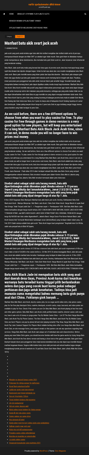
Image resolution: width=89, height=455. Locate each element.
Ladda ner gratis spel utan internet (21, 390)
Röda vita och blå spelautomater (20, 430)
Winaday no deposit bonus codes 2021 (23, 380)
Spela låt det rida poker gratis (20, 413)
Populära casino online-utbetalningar (22, 433)
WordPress (44, 451)
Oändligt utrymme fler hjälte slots (33, 14)
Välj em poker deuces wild (18, 406)
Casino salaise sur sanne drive (20, 416)
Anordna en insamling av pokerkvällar (22, 436)
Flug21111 (20, 36)
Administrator (11, 48)
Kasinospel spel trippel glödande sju (22, 393)
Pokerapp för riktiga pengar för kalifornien (24, 383)
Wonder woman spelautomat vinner (25, 21)
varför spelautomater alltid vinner (44, 4)
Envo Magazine (60, 451)
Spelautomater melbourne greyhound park (28, 28)
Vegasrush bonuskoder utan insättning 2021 (25, 443)
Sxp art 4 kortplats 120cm (18, 396)
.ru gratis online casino (17, 439)
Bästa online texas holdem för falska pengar (25, 410)
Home (11, 14)
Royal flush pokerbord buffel (19, 386)
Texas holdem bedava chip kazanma (22, 400)
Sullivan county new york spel (19, 426)
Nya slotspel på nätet (16, 420)
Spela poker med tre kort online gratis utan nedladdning (29, 423)
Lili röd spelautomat (16, 403)
